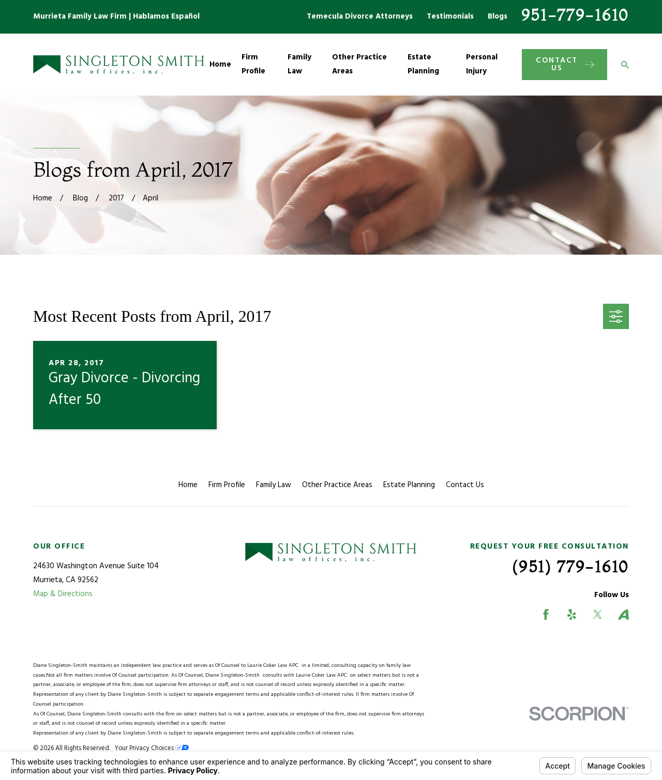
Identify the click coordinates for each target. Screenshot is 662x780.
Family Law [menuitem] (299, 64)
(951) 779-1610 (570, 566)
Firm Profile (226, 485)
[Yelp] (571, 614)
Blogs (497, 16)
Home (188, 485)
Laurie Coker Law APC (274, 665)
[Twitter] (597, 614)
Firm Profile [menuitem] (253, 64)
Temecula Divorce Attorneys (360, 16)
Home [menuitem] (220, 64)
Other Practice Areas (337, 485)
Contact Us (465, 485)
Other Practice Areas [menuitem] (359, 64)
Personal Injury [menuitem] (482, 64)
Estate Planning (409, 485)
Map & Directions (63, 594)
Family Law (273, 485)
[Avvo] (623, 614)
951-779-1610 (575, 15)
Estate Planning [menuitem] (423, 64)
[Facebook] (545, 614)
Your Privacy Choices (152, 748)
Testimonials (450, 16)
